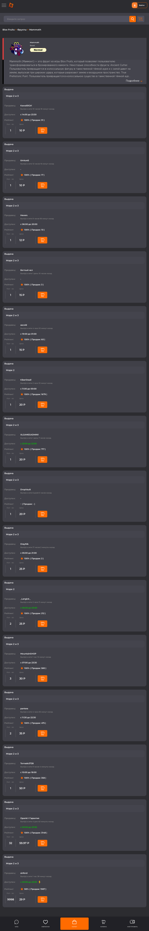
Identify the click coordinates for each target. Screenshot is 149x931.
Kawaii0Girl (26, 105)
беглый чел (26, 270)
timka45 (24, 160)
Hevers (23, 215)
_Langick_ (25, 599)
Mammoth (35, 29)
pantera (24, 708)
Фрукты (22, 29)
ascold (23, 325)
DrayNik (24, 544)
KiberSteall (25, 380)
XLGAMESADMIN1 (29, 434)
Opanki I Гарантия (29, 818)
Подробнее (134, 81)
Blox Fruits (9, 29)
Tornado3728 (27, 763)
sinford (23, 873)
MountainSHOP (28, 653)
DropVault (25, 489)
